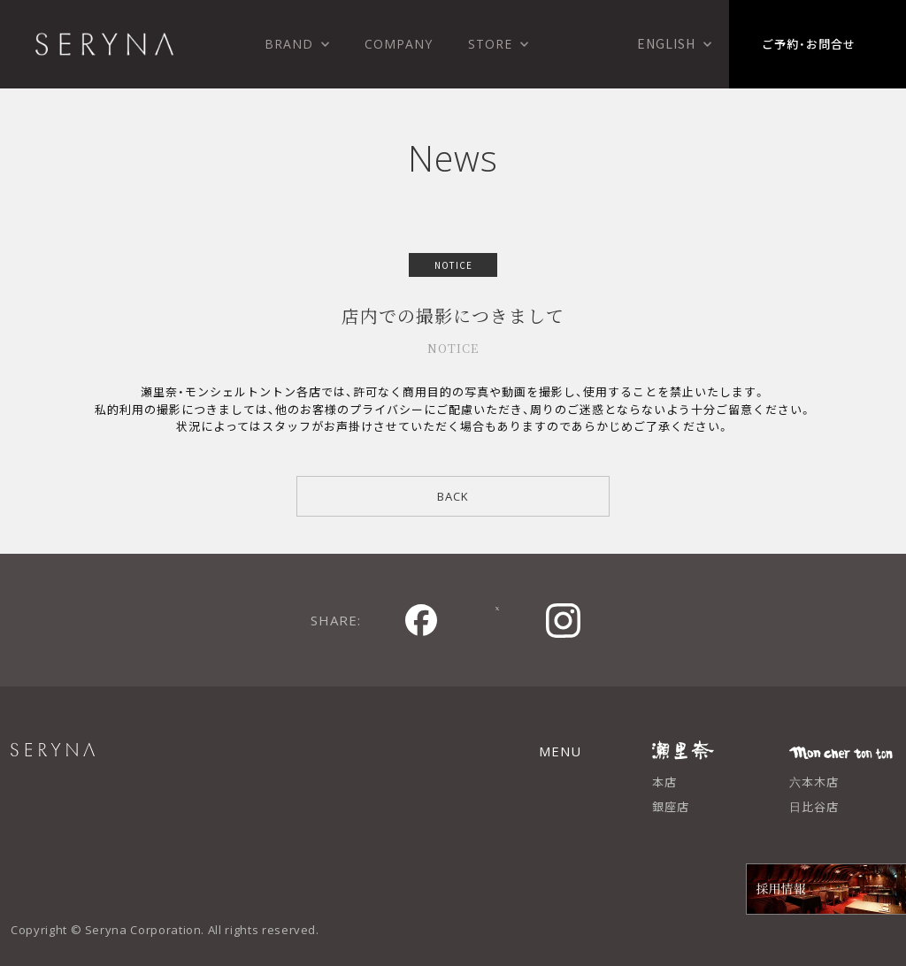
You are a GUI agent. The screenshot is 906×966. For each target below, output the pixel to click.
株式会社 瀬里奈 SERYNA (104, 44)
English (666, 43)
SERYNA (95, 760)
